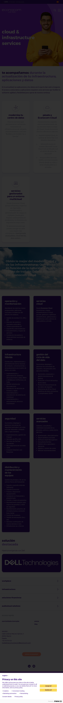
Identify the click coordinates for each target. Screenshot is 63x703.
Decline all (48, 690)
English (5, 675)
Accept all (48, 686)
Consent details (7, 696)
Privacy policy (19, 696)
